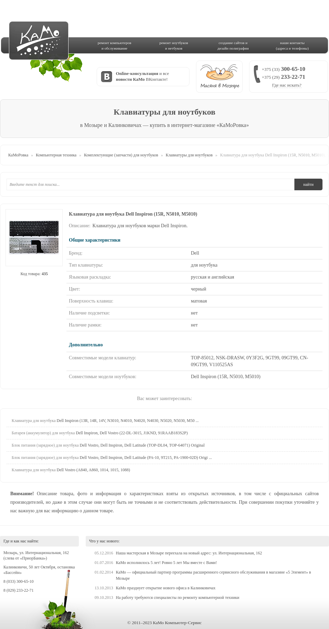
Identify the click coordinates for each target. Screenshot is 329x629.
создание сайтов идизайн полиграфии (233, 45)
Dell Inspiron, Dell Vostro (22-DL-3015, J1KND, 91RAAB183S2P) (100, 433)
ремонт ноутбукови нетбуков (173, 45)
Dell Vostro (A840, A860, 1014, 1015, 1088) (71, 469)
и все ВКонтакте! (142, 76)
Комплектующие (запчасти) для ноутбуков (121, 155)
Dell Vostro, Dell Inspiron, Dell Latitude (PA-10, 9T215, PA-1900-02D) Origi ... (112, 457)
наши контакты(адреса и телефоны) (292, 45)
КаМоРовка (18, 155)
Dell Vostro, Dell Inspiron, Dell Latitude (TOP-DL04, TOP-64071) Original (108, 445)
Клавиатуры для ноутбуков (189, 155)
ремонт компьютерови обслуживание (114, 45)
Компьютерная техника (56, 155)
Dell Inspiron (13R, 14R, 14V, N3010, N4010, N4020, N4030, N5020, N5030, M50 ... (105, 420)
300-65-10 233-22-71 (283, 77)
